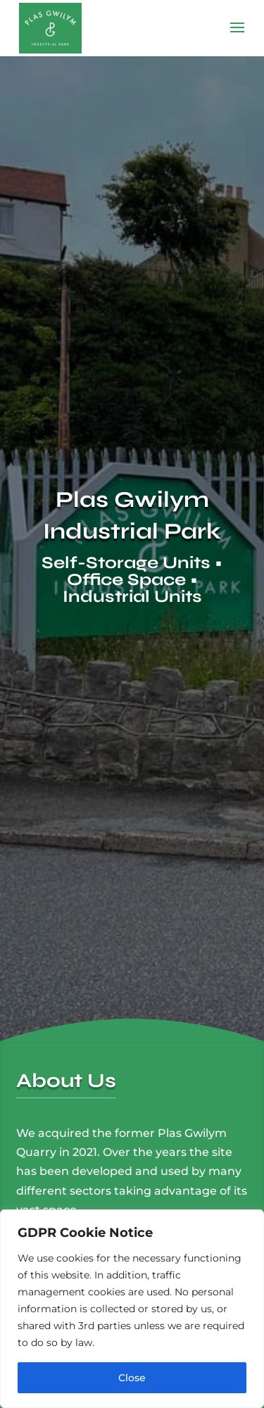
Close (132, 1377)
